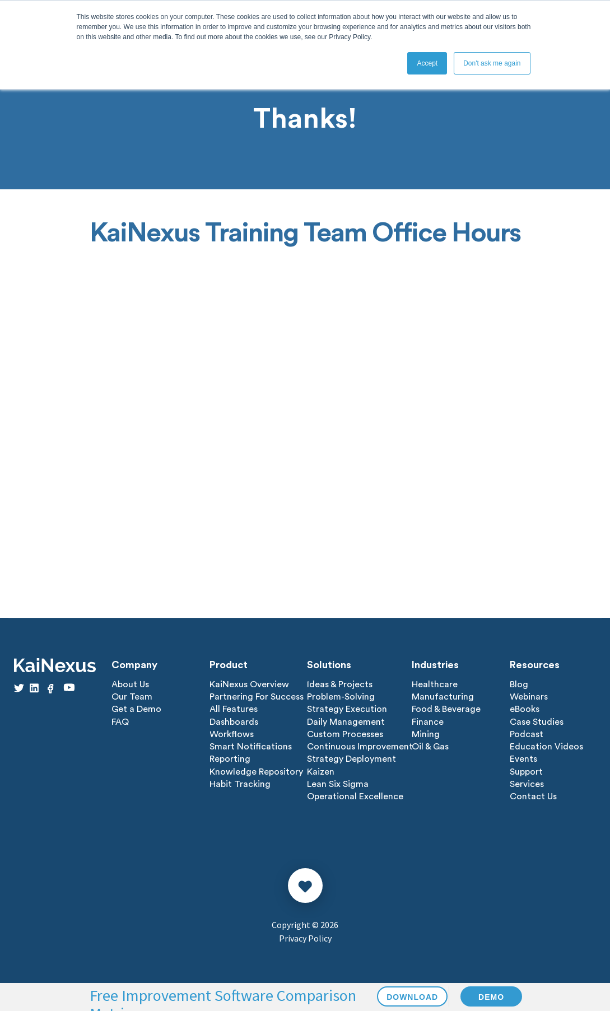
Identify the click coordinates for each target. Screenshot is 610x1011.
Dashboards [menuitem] (233, 721)
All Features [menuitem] (233, 709)
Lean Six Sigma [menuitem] (338, 783)
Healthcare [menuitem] (435, 684)
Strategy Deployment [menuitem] (351, 758)
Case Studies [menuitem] (537, 721)
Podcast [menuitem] (526, 733)
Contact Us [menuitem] (533, 795)
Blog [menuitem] (519, 684)
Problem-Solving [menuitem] (341, 696)
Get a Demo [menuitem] (136, 709)
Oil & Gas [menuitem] (430, 746)
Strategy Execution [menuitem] (347, 709)
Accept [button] (427, 63)
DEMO (491, 997)
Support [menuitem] (526, 770)
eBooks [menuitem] (524, 709)
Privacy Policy (305, 937)
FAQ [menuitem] (120, 721)
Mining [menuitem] (426, 733)
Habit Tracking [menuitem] (240, 783)
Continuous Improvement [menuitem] (360, 746)
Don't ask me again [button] (491, 63)
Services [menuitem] (527, 783)
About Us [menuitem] (130, 684)
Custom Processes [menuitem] (345, 733)
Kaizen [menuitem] (320, 770)
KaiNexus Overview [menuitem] (249, 684)
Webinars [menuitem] (529, 696)
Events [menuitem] (523, 758)
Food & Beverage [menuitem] (446, 709)
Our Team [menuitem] (131, 696)
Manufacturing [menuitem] (443, 696)
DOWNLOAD (412, 997)
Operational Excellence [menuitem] (355, 795)
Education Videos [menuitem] (546, 746)
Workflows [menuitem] (231, 733)
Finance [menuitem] (428, 721)
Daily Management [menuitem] (346, 721)
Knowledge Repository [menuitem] (256, 770)
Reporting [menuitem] (229, 758)
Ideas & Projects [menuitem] (339, 684)
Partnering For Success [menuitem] (256, 696)
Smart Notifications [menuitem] (250, 746)
